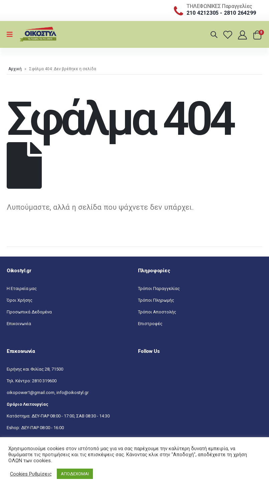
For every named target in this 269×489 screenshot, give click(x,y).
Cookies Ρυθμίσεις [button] (31, 474)
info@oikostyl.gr (72, 392)
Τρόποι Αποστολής (157, 311)
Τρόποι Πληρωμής (156, 300)
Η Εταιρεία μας (22, 288)
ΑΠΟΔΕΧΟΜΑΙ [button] (75, 473)
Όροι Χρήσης (19, 300)
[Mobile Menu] (12, 34)
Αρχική (15, 69)
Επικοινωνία (19, 323)
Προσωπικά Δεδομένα (29, 311)
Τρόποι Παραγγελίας (159, 288)
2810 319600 (44, 380)
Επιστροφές (150, 323)
